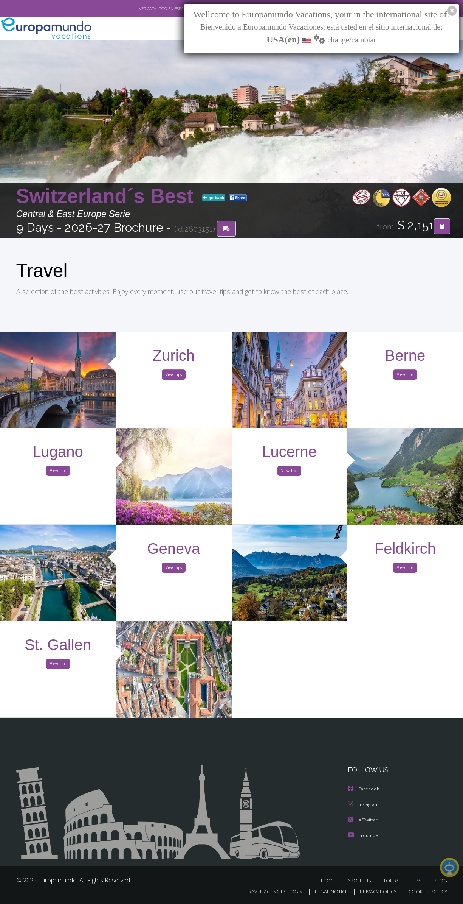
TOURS (392, 881)
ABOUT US (361, 881)
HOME (331, 881)
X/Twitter (363, 820)
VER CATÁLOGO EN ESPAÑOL (148, 8)
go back (214, 198)
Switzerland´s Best (107, 196)
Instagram (364, 805)
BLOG (440, 881)
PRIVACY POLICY (374, 891)
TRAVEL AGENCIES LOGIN (266, 891)
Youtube (363, 835)
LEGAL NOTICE (326, 891)
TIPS (417, 881)
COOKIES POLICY (426, 891)
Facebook (364, 790)
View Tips (174, 376)
